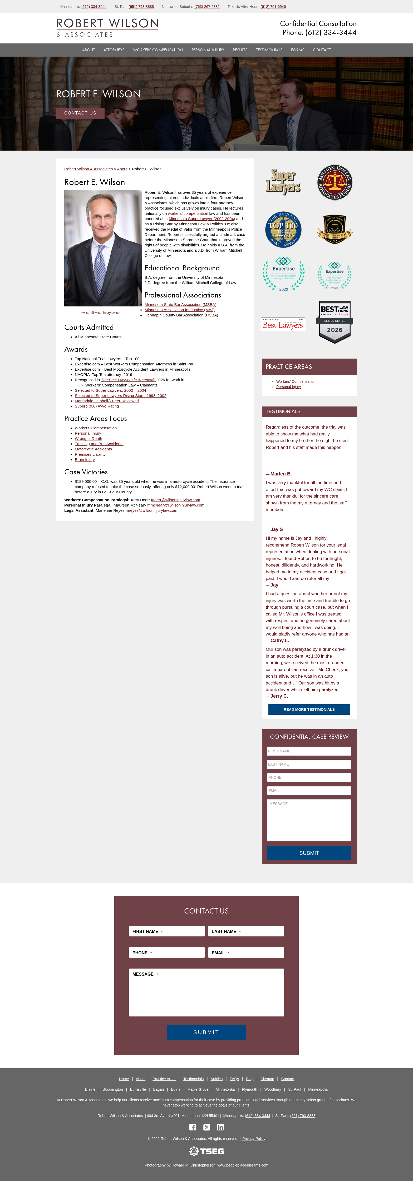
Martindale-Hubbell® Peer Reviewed (107, 401)
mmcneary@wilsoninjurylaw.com (175, 505)
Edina (175, 1089)
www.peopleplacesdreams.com (243, 1165)
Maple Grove (198, 1089)
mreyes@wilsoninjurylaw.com (151, 510)
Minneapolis (318, 1089)
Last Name (226, 932)
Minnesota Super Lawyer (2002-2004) (202, 218)
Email (220, 953)
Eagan (158, 1089)
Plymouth (249, 1089)
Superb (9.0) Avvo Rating (97, 406)
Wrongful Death (88, 438)
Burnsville (138, 1089)
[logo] (107, 28)
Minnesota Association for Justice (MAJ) (180, 309)
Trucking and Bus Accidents (99, 443)
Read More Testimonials (309, 709)
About (88, 50)
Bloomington (112, 1089)
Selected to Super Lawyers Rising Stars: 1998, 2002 (120, 395)
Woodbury (272, 1089)
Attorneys (114, 50)
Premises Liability (90, 454)
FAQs (234, 1079)
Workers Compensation (158, 50)
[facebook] (193, 1128)
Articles (216, 1079)
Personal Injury (208, 50)
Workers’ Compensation (96, 428)
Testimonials (269, 50)
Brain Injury (85, 459)
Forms (297, 50)
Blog (249, 1079)
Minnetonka (225, 1089)
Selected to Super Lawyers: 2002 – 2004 (110, 390)
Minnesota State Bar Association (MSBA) (181, 304)
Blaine (90, 1089)
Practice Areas (164, 1079)
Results (240, 50)
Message (145, 974)
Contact (322, 50)
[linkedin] (220, 1128)
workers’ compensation (188, 213)
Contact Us (80, 113)
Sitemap (267, 1079)
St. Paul (294, 1089)
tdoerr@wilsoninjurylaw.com (175, 500)
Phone (142, 953)
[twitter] (208, 1128)
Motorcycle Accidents (93, 449)
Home (124, 1079)
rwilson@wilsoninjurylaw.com (101, 313)
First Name (147, 932)
